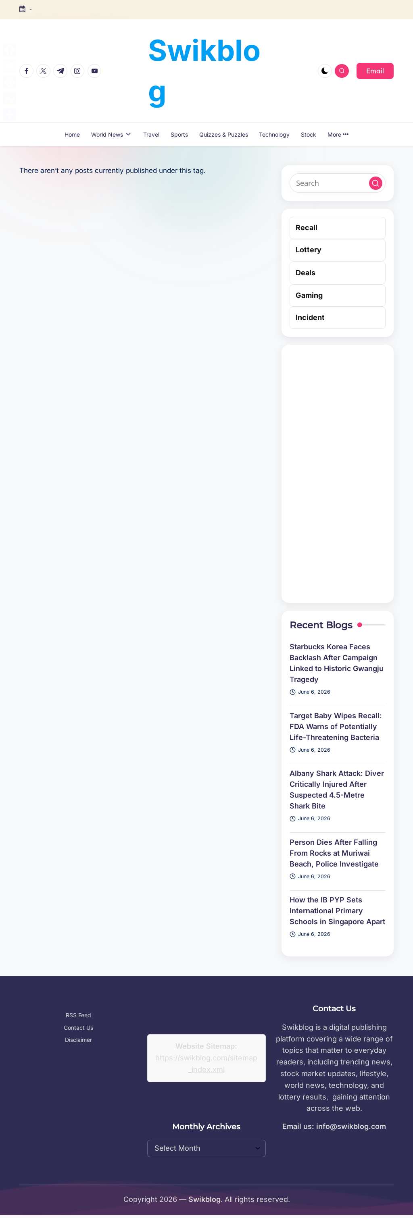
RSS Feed (78, 1015)
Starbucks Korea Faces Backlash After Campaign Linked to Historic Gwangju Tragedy (337, 663)
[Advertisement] (338, 474)
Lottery (308, 249)
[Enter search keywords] (338, 183)
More (337, 134)
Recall (306, 227)
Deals (305, 272)
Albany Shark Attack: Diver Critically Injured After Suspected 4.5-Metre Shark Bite (337, 789)
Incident (310, 317)
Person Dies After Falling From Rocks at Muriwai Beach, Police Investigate (334, 853)
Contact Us (78, 1027)
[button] (375, 71)
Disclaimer (78, 1039)
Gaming (309, 295)
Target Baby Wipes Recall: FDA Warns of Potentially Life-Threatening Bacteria (336, 726)
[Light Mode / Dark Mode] (325, 71)
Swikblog (204, 70)
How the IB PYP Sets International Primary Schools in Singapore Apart (337, 911)
